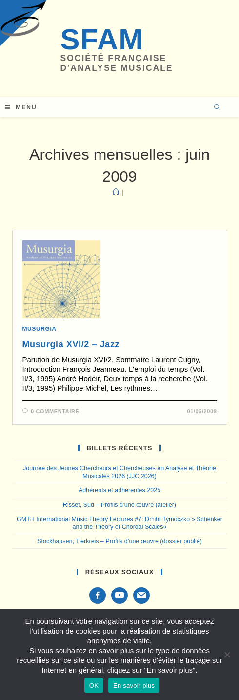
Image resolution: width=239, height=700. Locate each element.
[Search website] (217, 108)
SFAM (101, 39)
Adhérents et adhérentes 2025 (119, 490)
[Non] (227, 654)
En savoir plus (134, 685)
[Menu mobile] (21, 107)
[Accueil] (116, 192)
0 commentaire (55, 411)
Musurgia (39, 329)
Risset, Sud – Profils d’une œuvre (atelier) (119, 505)
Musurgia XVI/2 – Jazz (71, 344)
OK (94, 685)
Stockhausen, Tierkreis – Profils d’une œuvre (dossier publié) (119, 541)
